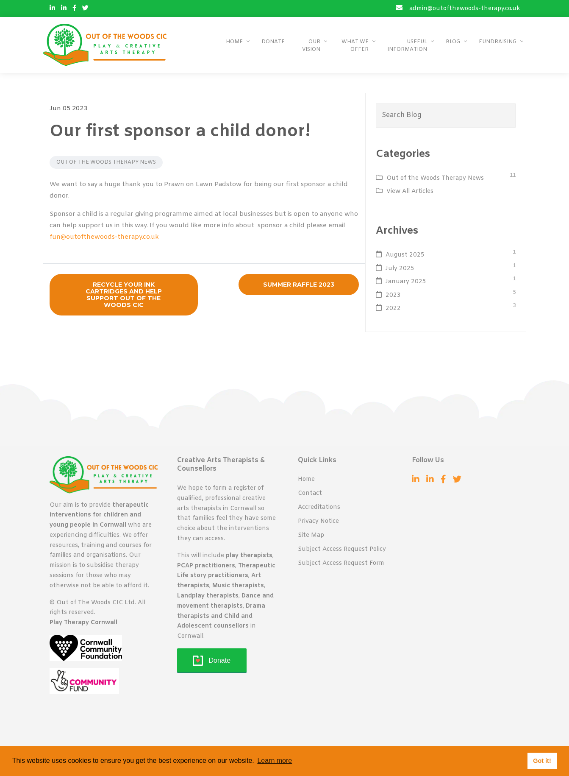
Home (306, 479)
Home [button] (234, 42)
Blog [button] (453, 42)
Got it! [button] (542, 760)
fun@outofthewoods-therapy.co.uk (104, 237)
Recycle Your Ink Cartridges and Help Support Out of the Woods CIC (124, 295)
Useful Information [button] (407, 46)
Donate (273, 42)
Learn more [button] (274, 760)
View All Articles (409, 191)
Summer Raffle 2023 (298, 284)
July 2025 (400, 269)
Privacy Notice (318, 521)
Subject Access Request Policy (342, 549)
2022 (393, 308)
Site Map (311, 535)
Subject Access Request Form (341, 563)
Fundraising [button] (497, 42)
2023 (393, 295)
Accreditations (319, 507)
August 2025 (405, 255)
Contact (310, 493)
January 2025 (406, 282)
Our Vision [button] (311, 46)
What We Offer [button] (355, 46)
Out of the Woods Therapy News (106, 162)
